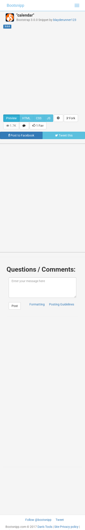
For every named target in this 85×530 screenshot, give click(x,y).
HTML (26, 118)
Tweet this (64, 135)
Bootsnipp (15, 5)
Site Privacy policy (66, 526)
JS (48, 118)
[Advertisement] (41, 71)
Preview (11, 118)
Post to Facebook (21, 135)
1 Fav (38, 125)
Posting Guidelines (61, 304)
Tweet (60, 519)
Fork (71, 118)
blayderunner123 (64, 20)
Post (15, 306)
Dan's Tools (44, 526)
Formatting (37, 304)
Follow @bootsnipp (38, 519)
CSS (38, 118)
